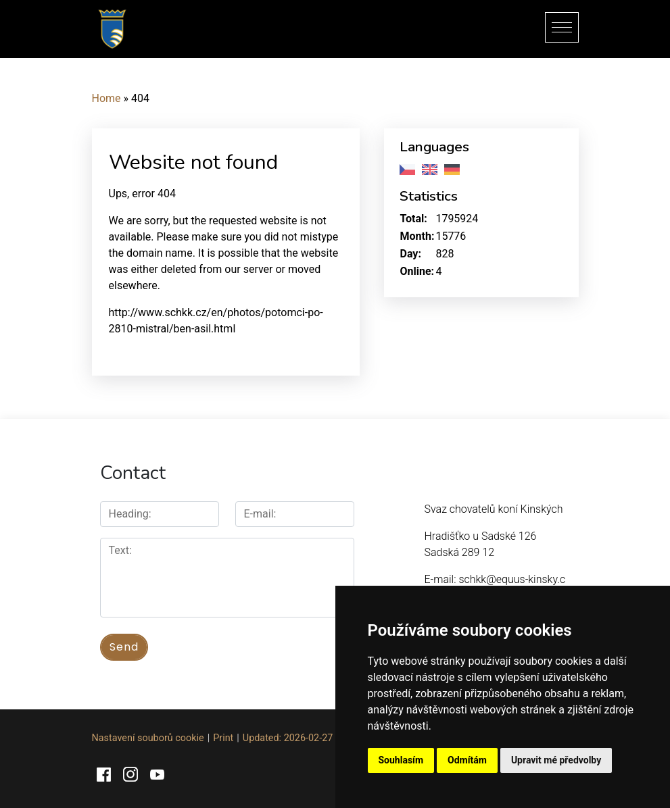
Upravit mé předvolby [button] (556, 760)
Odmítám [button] (467, 760)
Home (106, 98)
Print (223, 738)
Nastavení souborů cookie (148, 738)
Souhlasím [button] (401, 760)
